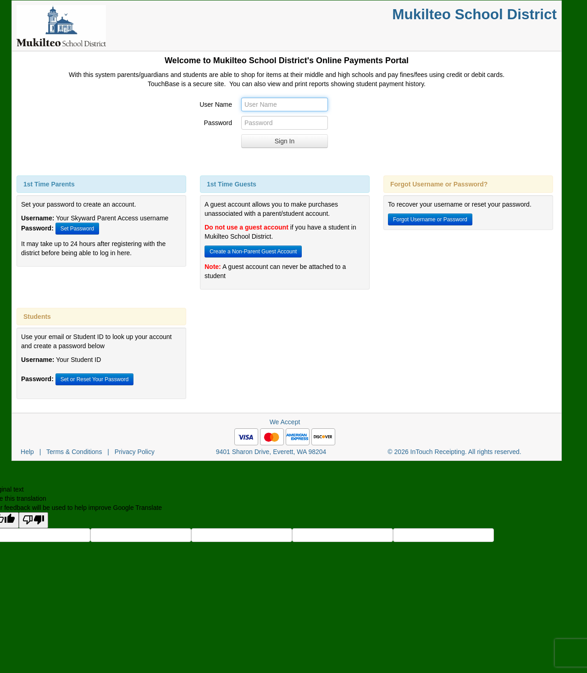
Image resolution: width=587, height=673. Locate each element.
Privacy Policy (135, 451)
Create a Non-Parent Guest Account (253, 251)
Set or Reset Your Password (95, 379)
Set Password (77, 228)
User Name (215, 104)
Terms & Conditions (74, 451)
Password (218, 122)
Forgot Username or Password (430, 219)
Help (27, 451)
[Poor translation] (33, 520)
